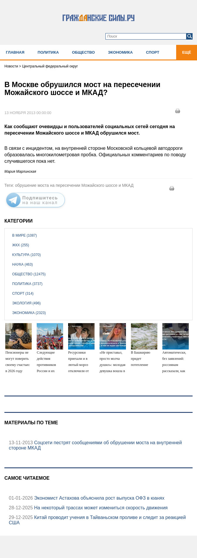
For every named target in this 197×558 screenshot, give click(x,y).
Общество (83, 52)
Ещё (186, 52)
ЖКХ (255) (20, 245)
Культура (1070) (26, 255)
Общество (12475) (29, 274)
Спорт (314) (23, 293)
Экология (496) (26, 303)
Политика (48, 52)
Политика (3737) (27, 284)
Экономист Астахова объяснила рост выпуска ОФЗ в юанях (98, 498)
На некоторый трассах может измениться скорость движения (100, 507)
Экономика (120, 52)
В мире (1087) (24, 235)
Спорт (152, 52)
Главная (15, 52)
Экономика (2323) (29, 313)
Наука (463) (22, 264)
